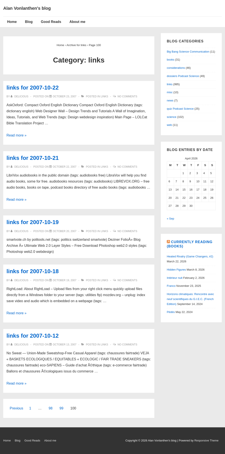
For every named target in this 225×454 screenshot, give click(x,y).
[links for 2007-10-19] (64, 231)
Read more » (16, 135)
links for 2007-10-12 (32, 335)
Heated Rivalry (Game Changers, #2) (190, 256)
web (169, 125)
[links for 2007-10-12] (64, 344)
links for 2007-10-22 (32, 87)
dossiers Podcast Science (183, 76)
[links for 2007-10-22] (64, 96)
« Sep (170, 218)
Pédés (171, 312)
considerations (176, 67)
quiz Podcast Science (180, 108)
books (170, 59)
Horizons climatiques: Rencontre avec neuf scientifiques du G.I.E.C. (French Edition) (190, 299)
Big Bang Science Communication (188, 51)
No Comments (127, 96)
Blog (29, 22)
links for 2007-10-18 (32, 271)
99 (61, 408)
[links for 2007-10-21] (64, 166)
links (104, 96)
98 (51, 408)
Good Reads (51, 22)
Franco (171, 285)
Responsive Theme (206, 440)
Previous (16, 408)
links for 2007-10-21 (32, 158)
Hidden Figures (176, 269)
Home (12, 22)
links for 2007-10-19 (32, 222)
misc (170, 92)
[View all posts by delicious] (20, 96)
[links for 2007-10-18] (64, 280)
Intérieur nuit (174, 277)
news (170, 100)
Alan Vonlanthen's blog (27, 8)
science (171, 117)
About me (77, 22)
